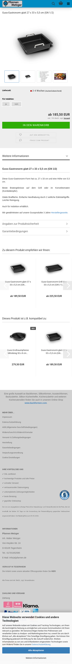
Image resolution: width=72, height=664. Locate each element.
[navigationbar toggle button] (68, 4)
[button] (67, 285)
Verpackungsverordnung (12, 453)
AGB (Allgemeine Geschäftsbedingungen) (19, 427)
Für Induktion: (8, 99)
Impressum (7, 417)
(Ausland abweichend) (53, 91)
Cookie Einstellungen (11, 457)
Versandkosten (29, 580)
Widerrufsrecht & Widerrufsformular (17, 432)
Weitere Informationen (36, 658)
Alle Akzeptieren (36, 650)
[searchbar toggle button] (53, 4)
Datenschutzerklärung (41, 644)
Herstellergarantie (59, 212)
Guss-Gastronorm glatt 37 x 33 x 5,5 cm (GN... (18, 283)
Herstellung (7, 442)
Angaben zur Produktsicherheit (20, 223)
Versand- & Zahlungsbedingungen (16, 437)
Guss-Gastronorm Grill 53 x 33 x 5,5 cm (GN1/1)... (53, 283)
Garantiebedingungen (15, 231)
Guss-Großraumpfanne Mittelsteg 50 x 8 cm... (18, 351)
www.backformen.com (36, 403)
